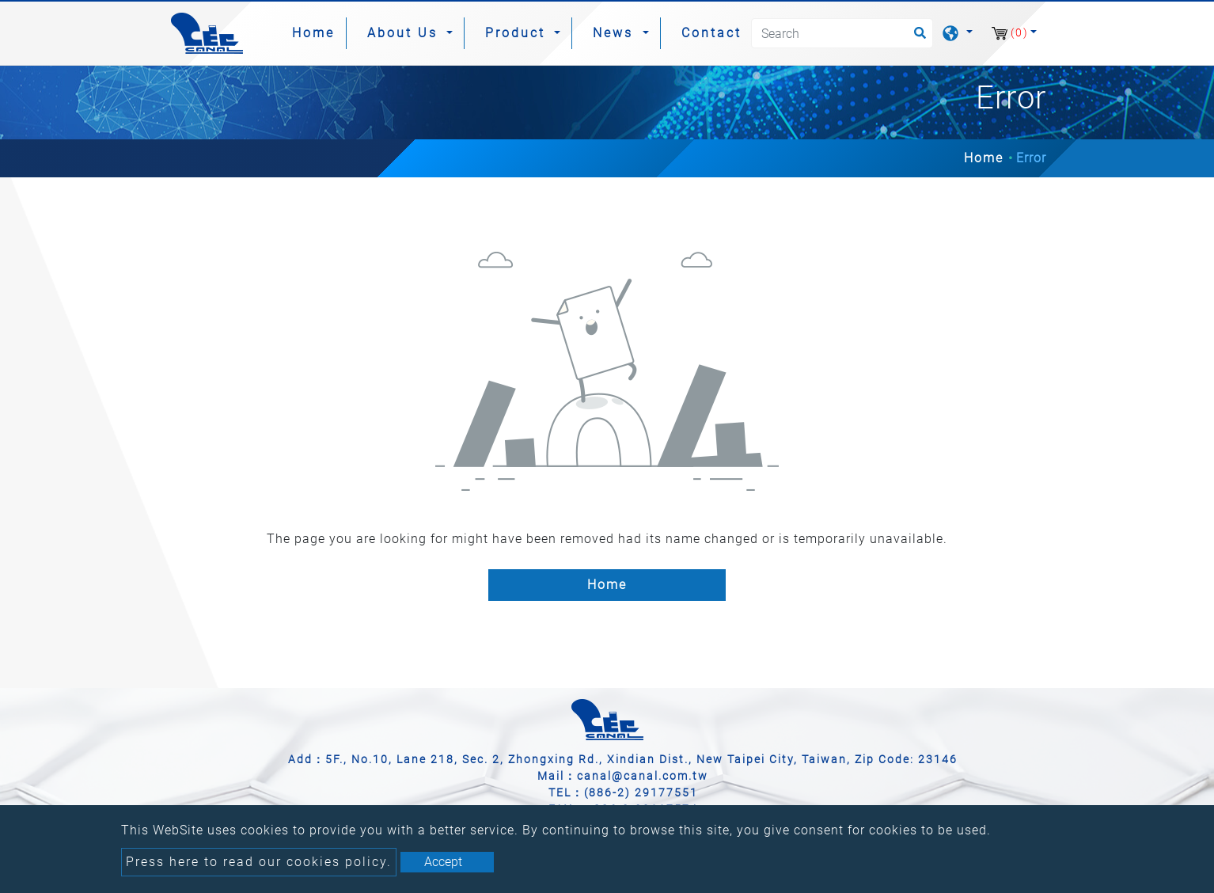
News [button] (616, 32)
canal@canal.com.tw (642, 776)
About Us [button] (405, 32)
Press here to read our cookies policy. (259, 861)
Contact (711, 32)
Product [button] (518, 32)
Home (316, 31)
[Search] (842, 33)
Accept (443, 861)
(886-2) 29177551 (641, 792)
